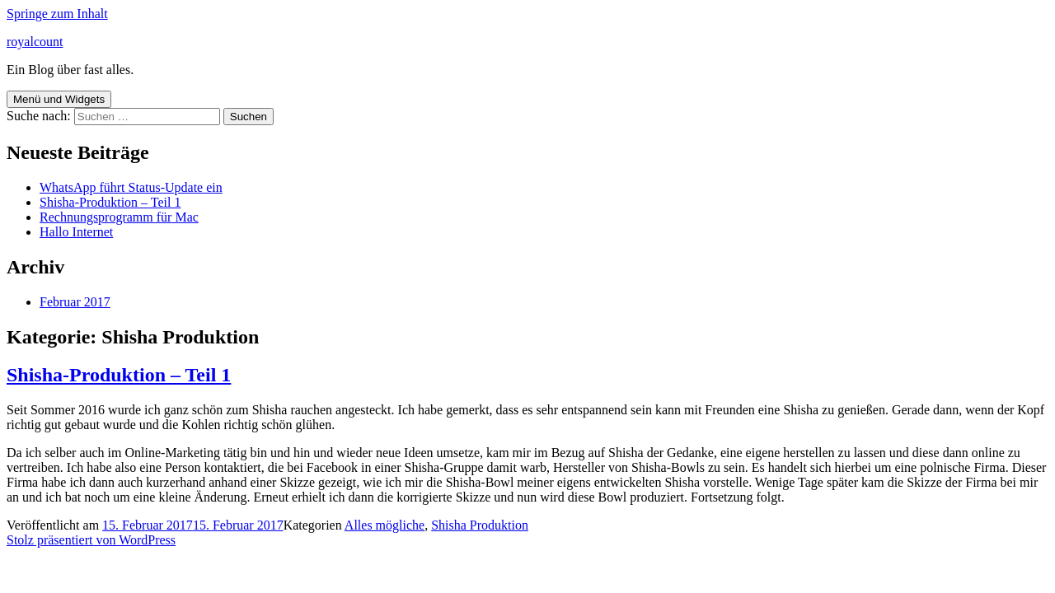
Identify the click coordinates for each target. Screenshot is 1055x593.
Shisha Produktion (479, 525)
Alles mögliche (384, 525)
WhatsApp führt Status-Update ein (131, 187)
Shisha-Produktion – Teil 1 (110, 202)
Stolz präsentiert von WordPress (91, 540)
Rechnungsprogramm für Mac (119, 217)
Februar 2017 (75, 302)
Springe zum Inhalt (57, 14)
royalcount (35, 42)
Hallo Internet (76, 232)
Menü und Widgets (59, 99)
